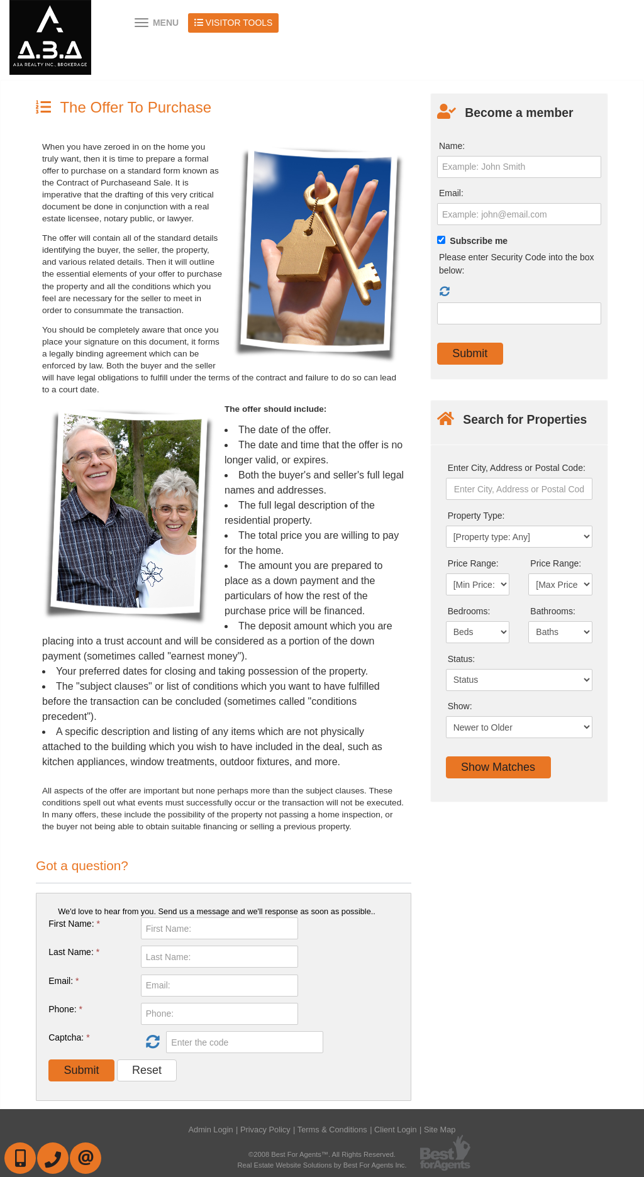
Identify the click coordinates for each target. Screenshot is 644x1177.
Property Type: (476, 516)
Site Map (440, 1129)
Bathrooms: (552, 611)
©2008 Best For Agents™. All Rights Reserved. (322, 1154)
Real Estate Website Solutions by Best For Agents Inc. (321, 1165)
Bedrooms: (469, 611)
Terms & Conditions (332, 1129)
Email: (63, 981)
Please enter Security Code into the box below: (516, 263)
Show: (460, 706)
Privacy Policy (265, 1129)
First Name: (74, 924)
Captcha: (68, 1037)
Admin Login (211, 1129)
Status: (461, 659)
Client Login (395, 1129)
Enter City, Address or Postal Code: (517, 468)
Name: (452, 146)
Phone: (65, 1009)
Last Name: (73, 952)
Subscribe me (479, 241)
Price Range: (473, 563)
